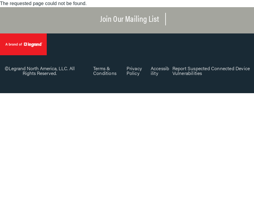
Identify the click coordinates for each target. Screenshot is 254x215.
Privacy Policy (134, 70)
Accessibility (160, 70)
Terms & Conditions (104, 70)
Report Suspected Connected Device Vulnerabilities (211, 70)
